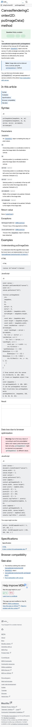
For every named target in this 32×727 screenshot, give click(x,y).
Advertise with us (6, 647)
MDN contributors (13, 603)
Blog (2, 641)
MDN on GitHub (6, 673)
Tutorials (4, 690)
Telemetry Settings (7, 709)
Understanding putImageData (15, 245)
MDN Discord (5, 670)
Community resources (8, 664)
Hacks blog (5, 696)
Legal (17, 709)
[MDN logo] (4, 621)
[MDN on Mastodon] (11, 629)
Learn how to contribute (10, 596)
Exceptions (6, 218)
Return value (7, 210)
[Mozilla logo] (6, 703)
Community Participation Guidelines (12, 712)
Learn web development (8, 684)
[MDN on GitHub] (2, 629)
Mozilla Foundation (9, 718)
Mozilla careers (6, 644)
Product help (5, 653)
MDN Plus (4, 650)
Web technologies (6, 681)
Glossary (4, 693)
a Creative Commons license (19, 724)
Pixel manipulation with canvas (14, 578)
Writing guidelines (6, 667)
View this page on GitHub (10, 606)
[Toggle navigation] (30, 2)
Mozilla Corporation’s (10, 716)
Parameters (6, 131)
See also (5, 103)
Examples (5, 95)
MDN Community (6, 661)
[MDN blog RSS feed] (14, 629)
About (3, 638)
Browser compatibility (8, 100)
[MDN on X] (8, 629)
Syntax (4, 92)
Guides (3, 687)
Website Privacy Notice (8, 707)
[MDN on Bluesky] (5, 629)
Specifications (6, 97)
